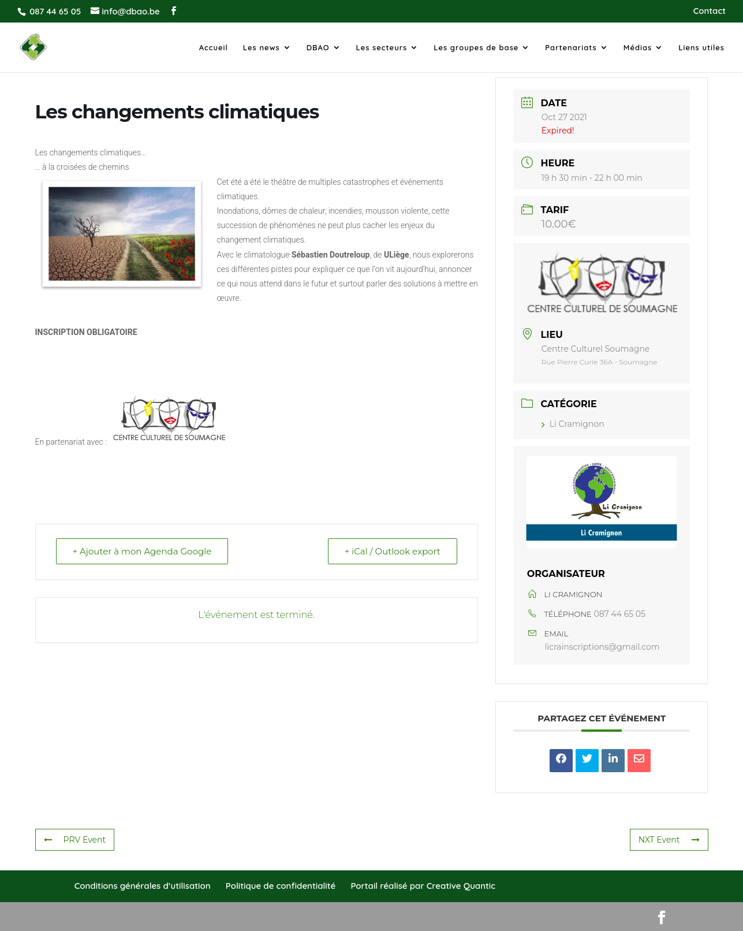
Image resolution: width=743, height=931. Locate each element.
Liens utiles (701, 47)
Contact (709, 11)
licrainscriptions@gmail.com (602, 647)
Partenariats (571, 47)
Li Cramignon (573, 424)
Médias (637, 47)
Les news (261, 47)
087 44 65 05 (619, 614)
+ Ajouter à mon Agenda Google (142, 551)
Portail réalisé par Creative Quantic (422, 885)
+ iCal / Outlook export (392, 551)
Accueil (213, 47)
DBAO (318, 47)
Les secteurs (382, 47)
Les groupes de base (476, 47)
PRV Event (75, 840)
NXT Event (669, 840)
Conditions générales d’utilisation (142, 885)
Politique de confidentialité (280, 885)
